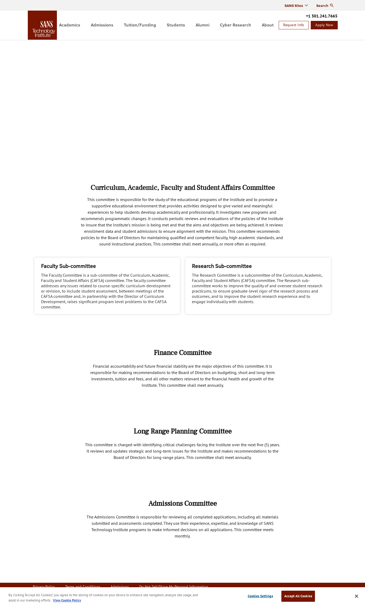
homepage (44, 25)
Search (322, 5)
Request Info (293, 24)
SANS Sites (294, 5)
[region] (182, 596)
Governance (68, 44)
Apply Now (324, 24)
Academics (69, 25)
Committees (92, 44)
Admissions (102, 25)
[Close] (356, 596)
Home (33, 44)
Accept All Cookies (298, 596)
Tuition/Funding (140, 25)
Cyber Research (235, 25)
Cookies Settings (260, 596)
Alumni (202, 25)
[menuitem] (69, 25)
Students (176, 25)
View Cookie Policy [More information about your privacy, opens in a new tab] (67, 600)
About (268, 25)
